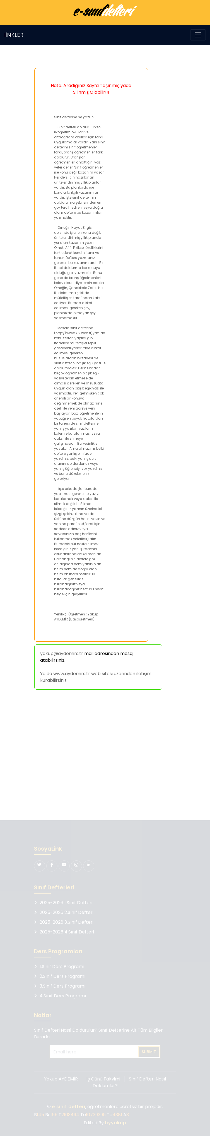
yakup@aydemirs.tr (61, 653)
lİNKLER (13, 35)
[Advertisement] (104, 756)
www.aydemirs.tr (71, 673)
